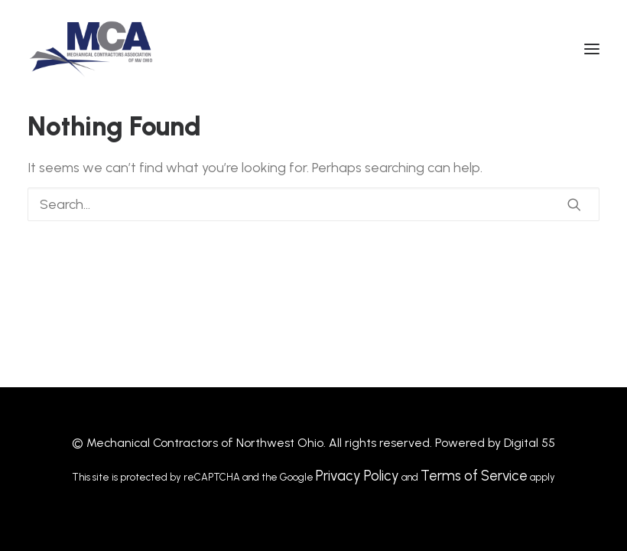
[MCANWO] (92, 49)
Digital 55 (529, 442)
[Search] (313, 204)
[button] (592, 49)
